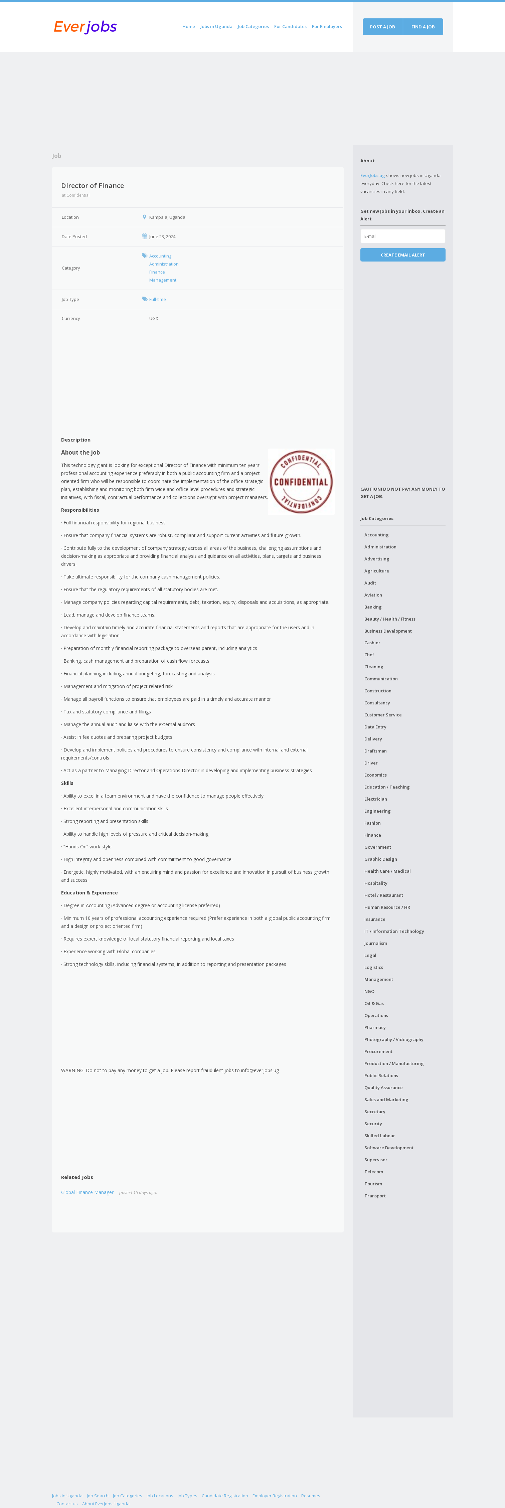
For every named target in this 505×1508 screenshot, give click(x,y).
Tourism (373, 1184)
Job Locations (160, 1496)
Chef (369, 655)
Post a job (382, 27)
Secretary (374, 1112)
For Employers (327, 26)
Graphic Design (380, 859)
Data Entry (375, 727)
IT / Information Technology (394, 931)
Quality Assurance (383, 1087)
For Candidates (290, 26)
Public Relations (381, 1075)
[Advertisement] (202, 98)
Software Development (388, 1148)
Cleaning (373, 667)
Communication (381, 679)
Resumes (310, 1496)
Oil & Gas (374, 1003)
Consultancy (377, 703)
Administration (380, 547)
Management (378, 979)
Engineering (377, 811)
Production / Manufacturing (394, 1063)
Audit (370, 583)
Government (377, 847)
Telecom (373, 1172)
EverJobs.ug (372, 175)
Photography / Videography (394, 1039)
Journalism (375, 943)
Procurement (378, 1051)
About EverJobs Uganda (106, 1504)
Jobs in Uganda (216, 26)
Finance (372, 835)
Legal (370, 955)
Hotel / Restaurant (383, 895)
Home (188, 26)
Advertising (376, 559)
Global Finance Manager (87, 1192)
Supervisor (375, 1160)
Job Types (187, 1496)
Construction (377, 691)
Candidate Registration (225, 1496)
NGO (369, 991)
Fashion (372, 823)
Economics (375, 775)
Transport (375, 1196)
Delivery (373, 739)
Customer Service (383, 715)
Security (373, 1124)
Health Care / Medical (387, 871)
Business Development (388, 631)
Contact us (67, 1504)
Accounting (376, 535)
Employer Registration (274, 1496)
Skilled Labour (379, 1136)
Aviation (373, 595)
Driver (371, 763)
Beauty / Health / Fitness (389, 619)
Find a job (423, 27)
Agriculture (376, 571)
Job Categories (253, 26)
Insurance (374, 919)
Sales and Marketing (386, 1100)
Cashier (372, 643)
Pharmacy (375, 1027)
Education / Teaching (387, 787)
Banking (373, 607)
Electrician (375, 799)
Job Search (98, 1496)
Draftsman (375, 751)
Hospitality (375, 883)
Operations (376, 1015)
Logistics (373, 967)
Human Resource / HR (387, 907)
